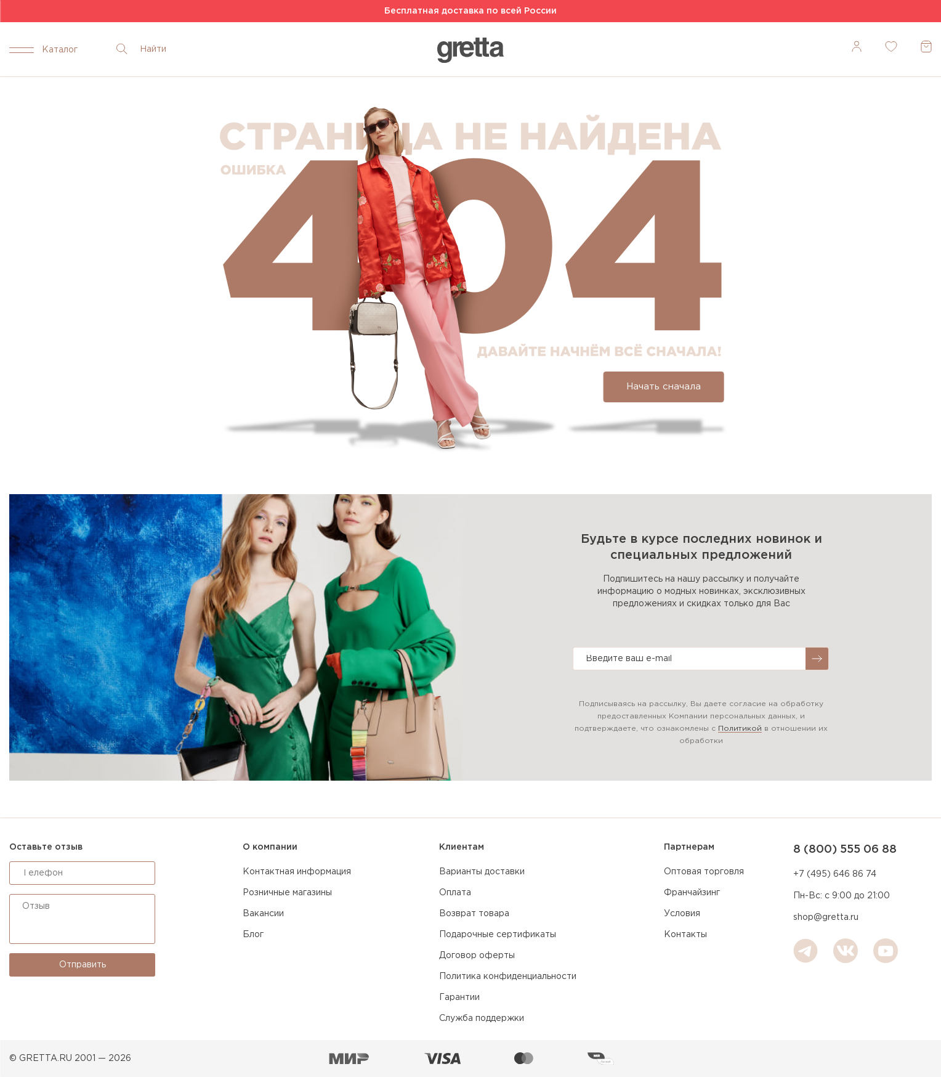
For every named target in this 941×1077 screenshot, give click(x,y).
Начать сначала (663, 387)
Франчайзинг (692, 892)
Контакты (685, 934)
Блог (253, 934)
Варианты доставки (482, 872)
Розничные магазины (287, 892)
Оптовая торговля (704, 872)
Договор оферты (477, 955)
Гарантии (459, 997)
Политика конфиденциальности (507, 976)
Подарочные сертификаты (497, 934)
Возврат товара (474, 913)
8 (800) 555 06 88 (845, 850)
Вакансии (263, 913)
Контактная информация (297, 872)
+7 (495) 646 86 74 (834, 874)
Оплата (455, 892)
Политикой (740, 728)
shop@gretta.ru (825, 917)
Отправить (82, 965)
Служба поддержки (481, 1018)
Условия (682, 913)
